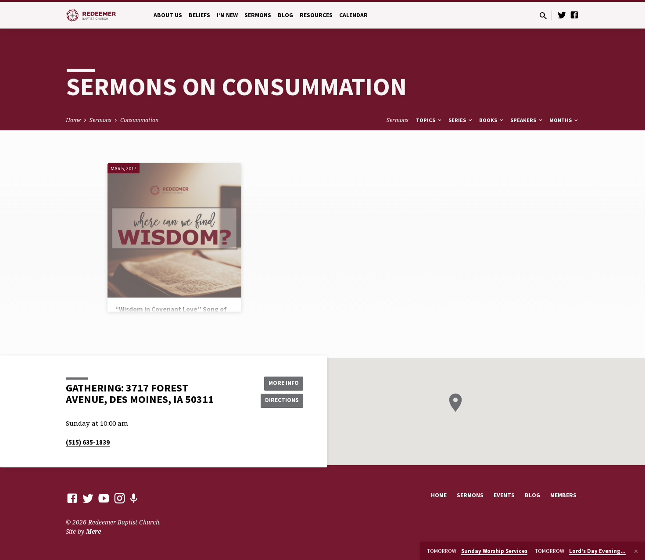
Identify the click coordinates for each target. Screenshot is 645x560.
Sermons (257, 15)
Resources (316, 15)
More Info (281, 383)
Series (460, 120)
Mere (93, 531)
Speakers (527, 120)
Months (564, 120)
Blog (285, 15)
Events (504, 495)
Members (563, 495)
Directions (281, 400)
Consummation (139, 120)
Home (73, 120)
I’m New (227, 15)
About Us (168, 15)
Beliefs (199, 15)
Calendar (353, 15)
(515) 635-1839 (88, 442)
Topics (429, 120)
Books (492, 120)
